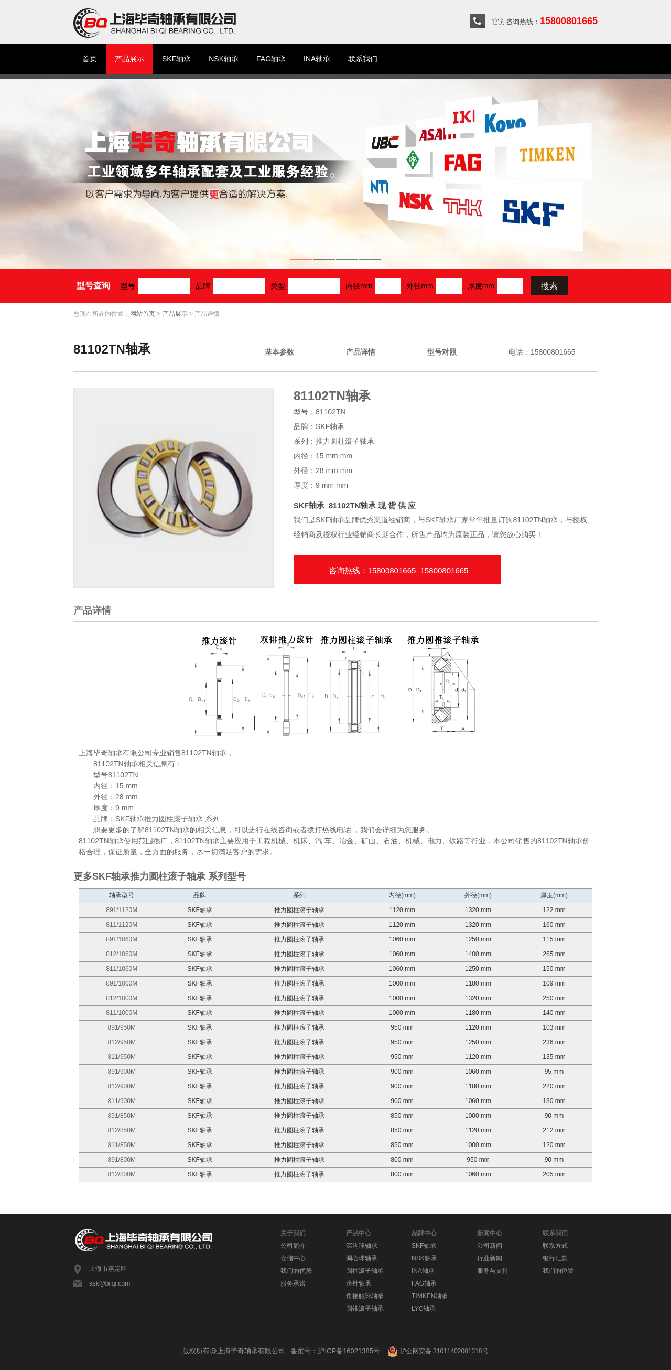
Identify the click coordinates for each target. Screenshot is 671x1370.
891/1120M (121, 910)
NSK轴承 (224, 59)
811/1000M (121, 1012)
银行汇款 (555, 1258)
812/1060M (121, 954)
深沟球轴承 (361, 1245)
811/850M (122, 1145)
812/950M (122, 1042)
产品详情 (360, 352)
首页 (89, 59)
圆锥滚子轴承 (365, 1308)
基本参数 (279, 352)
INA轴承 (317, 59)
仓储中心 (293, 1258)
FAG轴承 (271, 59)
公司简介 (293, 1245)
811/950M (122, 1057)
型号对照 (442, 352)
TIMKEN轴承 (430, 1296)
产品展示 (129, 59)
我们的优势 (296, 1271)
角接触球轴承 (365, 1296)
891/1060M (121, 939)
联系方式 (555, 1245)
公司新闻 (489, 1245)
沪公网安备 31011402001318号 (437, 1351)
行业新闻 (489, 1258)
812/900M (122, 1086)
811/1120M (121, 924)
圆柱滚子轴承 (365, 1271)
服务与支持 (492, 1271)
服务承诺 (293, 1283)
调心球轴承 (361, 1258)
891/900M (122, 1071)
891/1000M (121, 983)
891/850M (122, 1115)
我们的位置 (558, 1271)
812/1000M (121, 998)
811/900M (122, 1101)
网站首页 (142, 313)
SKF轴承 (176, 59)
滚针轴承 (358, 1283)
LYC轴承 (424, 1308)
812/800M (122, 1174)
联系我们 (362, 59)
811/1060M (121, 968)
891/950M (122, 1027)
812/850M (122, 1130)
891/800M (122, 1159)
